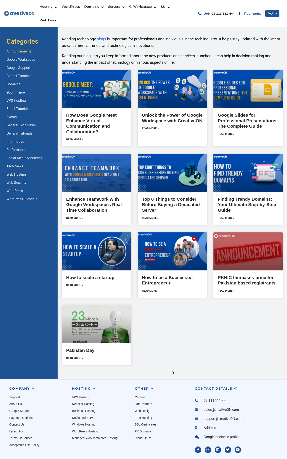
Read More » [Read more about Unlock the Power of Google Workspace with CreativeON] (150, 128)
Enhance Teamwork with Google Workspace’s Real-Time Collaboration (94, 205)
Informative (15, 142)
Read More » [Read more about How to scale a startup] (74, 285)
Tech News (14, 166)
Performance (16, 150)
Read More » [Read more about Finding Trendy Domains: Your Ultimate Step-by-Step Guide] (226, 217)
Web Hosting (16, 174)
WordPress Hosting (85, 431)
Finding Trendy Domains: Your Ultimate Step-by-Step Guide (247, 205)
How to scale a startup (90, 277)
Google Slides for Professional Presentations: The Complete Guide (248, 121)
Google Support (18, 68)
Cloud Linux (143, 438)
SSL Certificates (145, 424)
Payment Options (20, 417)
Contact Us (16, 424)
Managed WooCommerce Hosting (95, 438)
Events (11, 117)
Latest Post (16, 431)
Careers (140, 397)
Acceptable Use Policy (24, 445)
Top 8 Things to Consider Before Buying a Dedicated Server (171, 205)
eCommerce (15, 92)
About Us (15, 404)
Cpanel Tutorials (18, 76)
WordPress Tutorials (21, 199)
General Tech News (21, 125)
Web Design (143, 411)
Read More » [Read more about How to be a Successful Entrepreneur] (150, 290)
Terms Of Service (20, 438)
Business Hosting (83, 411)
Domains (13, 84)
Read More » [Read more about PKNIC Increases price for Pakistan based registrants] (226, 290)
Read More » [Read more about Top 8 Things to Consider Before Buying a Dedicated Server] (150, 217)
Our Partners (143, 404)
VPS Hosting (16, 100)
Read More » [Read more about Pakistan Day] (74, 358)
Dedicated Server (83, 417)
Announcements (18, 51)
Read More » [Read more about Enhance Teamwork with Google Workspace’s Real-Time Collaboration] (74, 217)
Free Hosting (143, 417)
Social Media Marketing (24, 158)
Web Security (16, 183)
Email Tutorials (17, 109)
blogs (101, 39)
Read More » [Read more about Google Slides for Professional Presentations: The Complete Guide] (226, 133)
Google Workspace (20, 59)
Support (14, 397)
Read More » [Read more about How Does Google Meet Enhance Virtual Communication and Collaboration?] (74, 139)
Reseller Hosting (83, 404)
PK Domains (143, 431)
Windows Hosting (83, 424)
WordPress (14, 191)
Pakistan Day (80, 350)
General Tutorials (19, 133)
